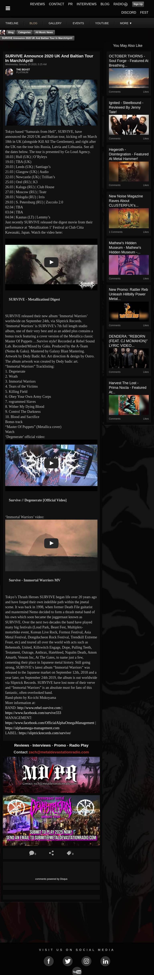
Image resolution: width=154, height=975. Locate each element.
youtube (102, 23)
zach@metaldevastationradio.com (59, 752)
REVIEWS (37, 4)
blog (33, 23)
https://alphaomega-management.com (32, 728)
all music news (44, 32)
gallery (55, 23)
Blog (11, 32)
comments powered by (51, 879)
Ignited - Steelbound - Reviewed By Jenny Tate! (126, 107)
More (126, 23)
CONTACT (56, 4)
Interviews (42, 745)
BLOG (105, 4)
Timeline (11, 23)
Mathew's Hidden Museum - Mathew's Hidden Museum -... (125, 247)
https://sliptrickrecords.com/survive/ (45, 733)
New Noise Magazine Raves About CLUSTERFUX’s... (126, 200)
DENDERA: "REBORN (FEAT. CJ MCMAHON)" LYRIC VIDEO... (128, 341)
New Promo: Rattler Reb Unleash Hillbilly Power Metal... (128, 294)
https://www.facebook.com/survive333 (33, 713)
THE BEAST (23, 69)
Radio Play (78, 745)
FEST (144, 12)
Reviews (22, 745)
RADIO (118, 4)
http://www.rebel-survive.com (39, 708)
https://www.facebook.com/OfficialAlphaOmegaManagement (49, 723)
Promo (60, 745)
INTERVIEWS (86, 4)
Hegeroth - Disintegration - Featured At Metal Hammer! (129, 154)
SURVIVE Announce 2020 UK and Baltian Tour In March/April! (37, 38)
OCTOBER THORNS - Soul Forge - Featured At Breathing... (128, 60)
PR (70, 4)
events (78, 23)
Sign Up (138, 4)
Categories (24, 32)
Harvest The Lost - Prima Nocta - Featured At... (127, 387)
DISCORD (128, 12)
